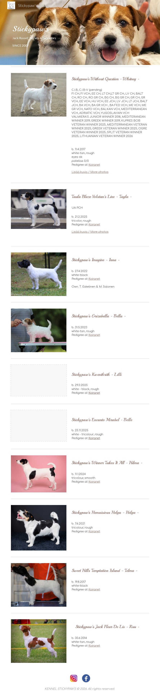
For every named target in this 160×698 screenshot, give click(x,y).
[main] (80, 32)
